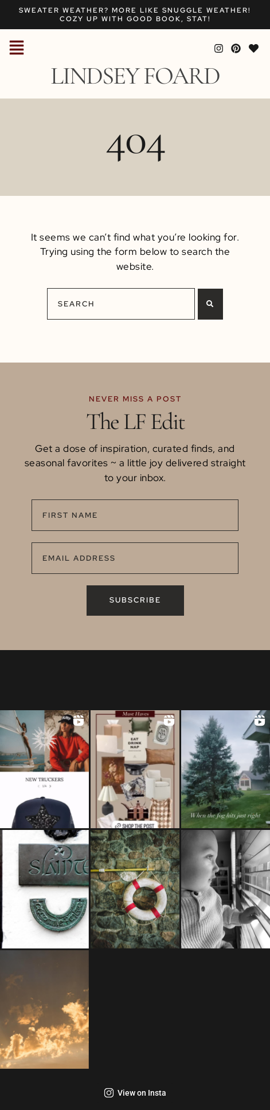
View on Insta (135, 1093)
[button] (17, 49)
